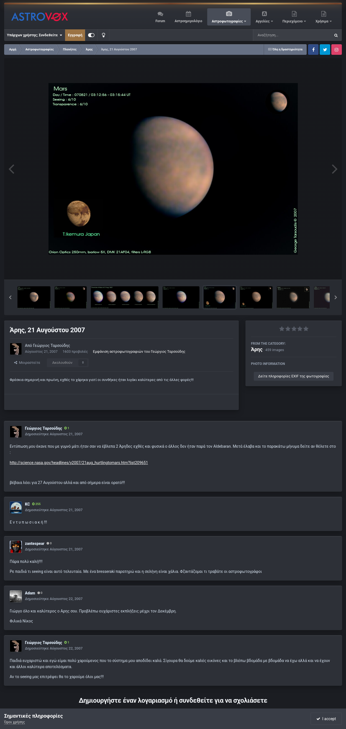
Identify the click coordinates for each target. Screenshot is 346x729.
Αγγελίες (263, 21)
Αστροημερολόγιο (188, 21)
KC (27, 504)
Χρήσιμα (322, 21)
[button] (10, 297)
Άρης (257, 349)
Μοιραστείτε (27, 362)
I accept (326, 719)
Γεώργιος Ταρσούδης (51, 345)
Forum (160, 21)
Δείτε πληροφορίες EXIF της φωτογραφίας (293, 376)
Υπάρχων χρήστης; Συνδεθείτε (34, 35)
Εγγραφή (75, 35)
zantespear (34, 543)
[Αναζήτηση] (280, 35)
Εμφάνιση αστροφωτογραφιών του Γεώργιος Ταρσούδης (139, 351)
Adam (30, 593)
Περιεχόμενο (293, 21)
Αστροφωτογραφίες (228, 21)
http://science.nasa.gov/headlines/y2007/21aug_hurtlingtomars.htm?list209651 (79, 462)
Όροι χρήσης (14, 722)
